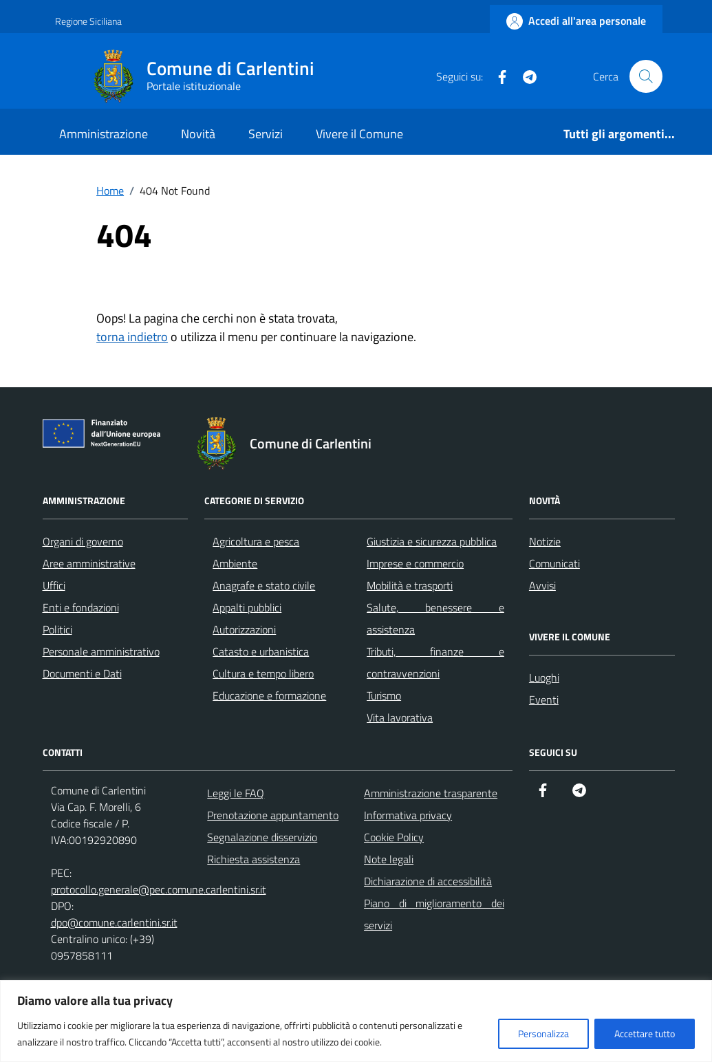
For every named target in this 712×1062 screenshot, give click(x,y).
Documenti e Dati (82, 673)
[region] (356, 1021)
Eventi (544, 699)
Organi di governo (83, 541)
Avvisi (542, 585)
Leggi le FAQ (235, 793)
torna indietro (132, 336)
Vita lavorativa (400, 717)
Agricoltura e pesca (256, 541)
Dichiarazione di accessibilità (428, 881)
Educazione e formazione (269, 695)
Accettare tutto (644, 1033)
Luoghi (544, 677)
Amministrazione (103, 133)
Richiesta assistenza (253, 859)
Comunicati (554, 563)
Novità (198, 133)
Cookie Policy (394, 837)
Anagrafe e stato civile (264, 585)
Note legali (388, 859)
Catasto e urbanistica (261, 651)
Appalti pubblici (247, 607)
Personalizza (543, 1033)
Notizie (545, 541)
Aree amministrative (89, 563)
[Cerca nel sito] (645, 76)
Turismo (384, 695)
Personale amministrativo (101, 651)
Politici (57, 629)
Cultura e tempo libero (263, 673)
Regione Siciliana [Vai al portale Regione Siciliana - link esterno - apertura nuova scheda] (88, 21)
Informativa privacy (408, 815)
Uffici (54, 585)
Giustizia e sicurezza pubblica (432, 541)
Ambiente (235, 563)
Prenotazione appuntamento (272, 815)
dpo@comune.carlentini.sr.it (114, 922)
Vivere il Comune (359, 133)
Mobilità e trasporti (410, 585)
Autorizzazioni (244, 629)
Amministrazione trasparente (430, 793)
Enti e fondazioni (81, 607)
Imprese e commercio (415, 563)
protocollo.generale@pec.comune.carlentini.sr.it (158, 889)
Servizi (265, 133)
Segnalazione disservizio (262, 837)
